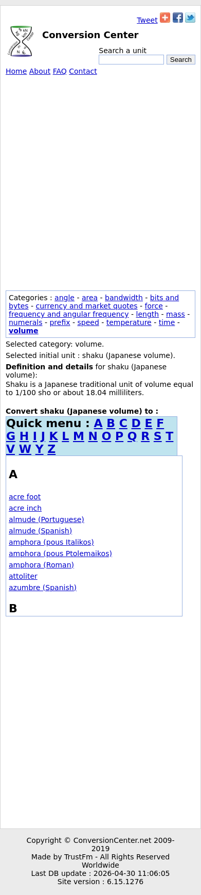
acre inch (25, 508)
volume (24, 331)
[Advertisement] (100, 181)
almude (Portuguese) (46, 519)
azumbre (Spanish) (43, 587)
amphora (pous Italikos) (51, 542)
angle (64, 298)
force (154, 306)
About (39, 71)
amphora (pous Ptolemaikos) (60, 553)
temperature (129, 322)
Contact (83, 71)
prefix (59, 322)
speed (88, 322)
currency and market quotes (87, 306)
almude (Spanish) (40, 531)
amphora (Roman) (41, 565)
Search (181, 59)
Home (16, 71)
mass (175, 314)
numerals (26, 322)
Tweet (147, 20)
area (90, 298)
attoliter (23, 576)
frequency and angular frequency (69, 314)
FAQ (60, 71)
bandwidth (124, 298)
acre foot (25, 497)
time (167, 322)
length (147, 314)
